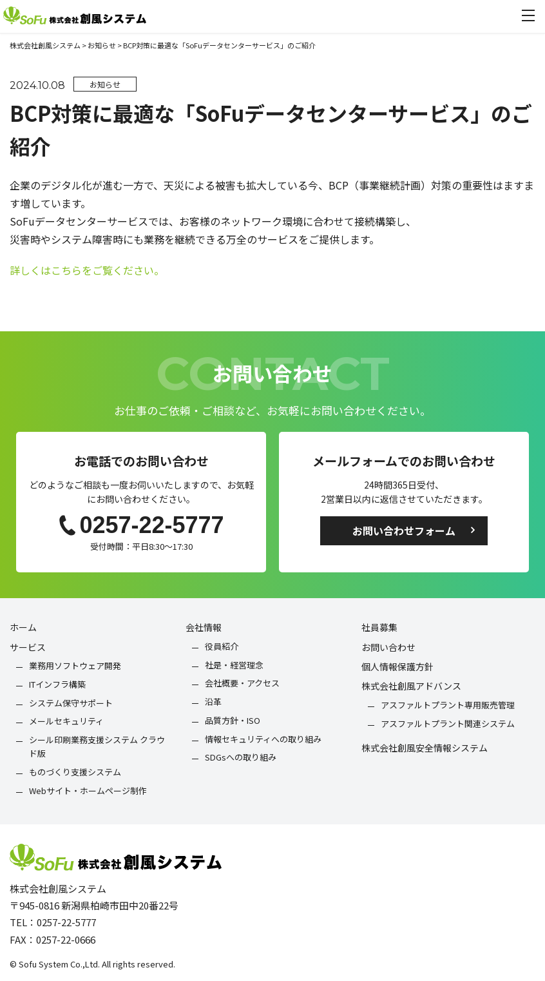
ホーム (23, 627)
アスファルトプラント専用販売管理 (448, 705)
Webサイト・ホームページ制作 (88, 790)
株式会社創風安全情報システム (424, 747)
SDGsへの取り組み (240, 757)
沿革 (213, 701)
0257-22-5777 (141, 525)
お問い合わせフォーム (403, 530)
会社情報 (204, 627)
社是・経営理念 (234, 665)
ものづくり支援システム (75, 772)
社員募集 (379, 627)
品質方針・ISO (232, 720)
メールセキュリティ (66, 721)
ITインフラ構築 (57, 684)
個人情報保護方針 (397, 666)
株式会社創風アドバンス (411, 685)
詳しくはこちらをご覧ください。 (87, 270)
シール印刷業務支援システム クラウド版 (97, 746)
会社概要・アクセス (242, 683)
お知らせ (105, 84)
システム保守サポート (71, 703)
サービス (28, 647)
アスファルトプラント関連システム (448, 723)
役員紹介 (221, 646)
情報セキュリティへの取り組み (263, 739)
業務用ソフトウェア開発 (75, 665)
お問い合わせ (388, 647)
